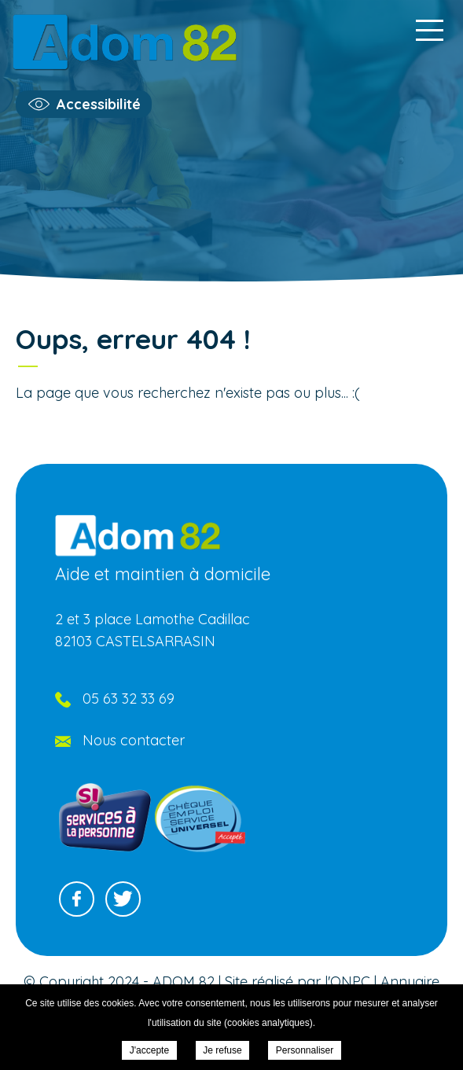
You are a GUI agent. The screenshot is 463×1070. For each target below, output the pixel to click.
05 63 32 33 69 (129, 698)
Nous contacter (134, 740)
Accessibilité (99, 104)
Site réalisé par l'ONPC (297, 982)
